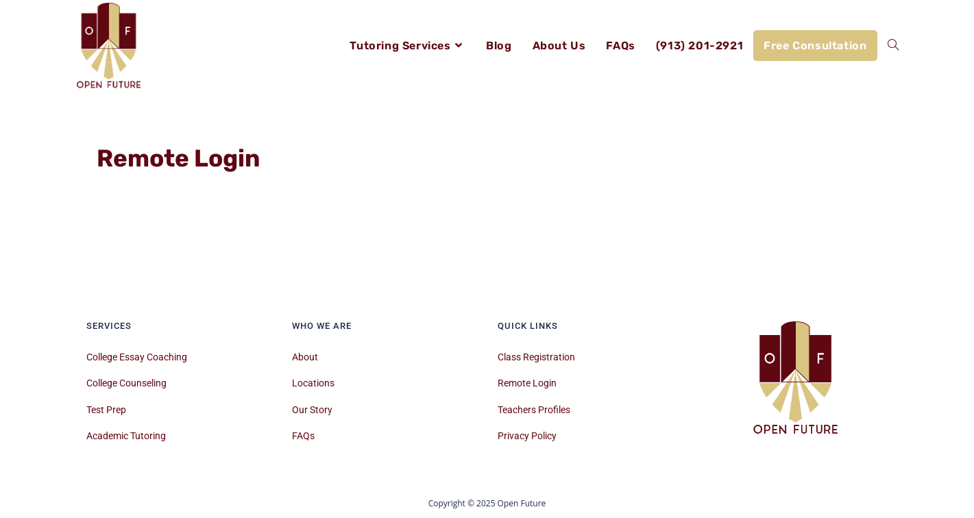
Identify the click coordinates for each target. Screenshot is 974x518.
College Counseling (126, 383)
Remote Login (527, 383)
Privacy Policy (527, 435)
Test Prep (106, 409)
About (305, 357)
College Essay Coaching (136, 357)
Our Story (312, 409)
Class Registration (536, 357)
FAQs (303, 435)
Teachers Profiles (534, 409)
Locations (313, 383)
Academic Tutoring (126, 435)
